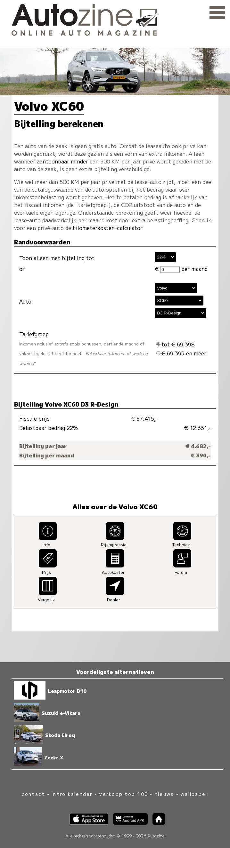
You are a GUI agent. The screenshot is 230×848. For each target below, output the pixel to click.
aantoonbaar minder (62, 161)
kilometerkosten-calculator (107, 228)
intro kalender (72, 793)
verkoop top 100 (123, 793)
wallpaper (194, 793)
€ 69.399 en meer (181, 353)
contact (33, 793)
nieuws (164, 793)
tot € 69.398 (175, 344)
